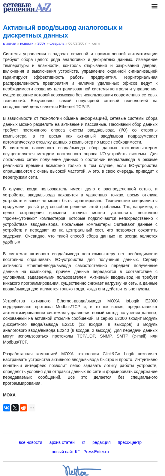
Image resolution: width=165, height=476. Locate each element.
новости (26, 43)
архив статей (62, 442)
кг (83, 442)
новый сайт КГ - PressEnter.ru (80, 451)
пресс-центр (130, 442)
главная (9, 43)
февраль (57, 43)
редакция (101, 442)
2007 (42, 43)
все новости (30, 442)
